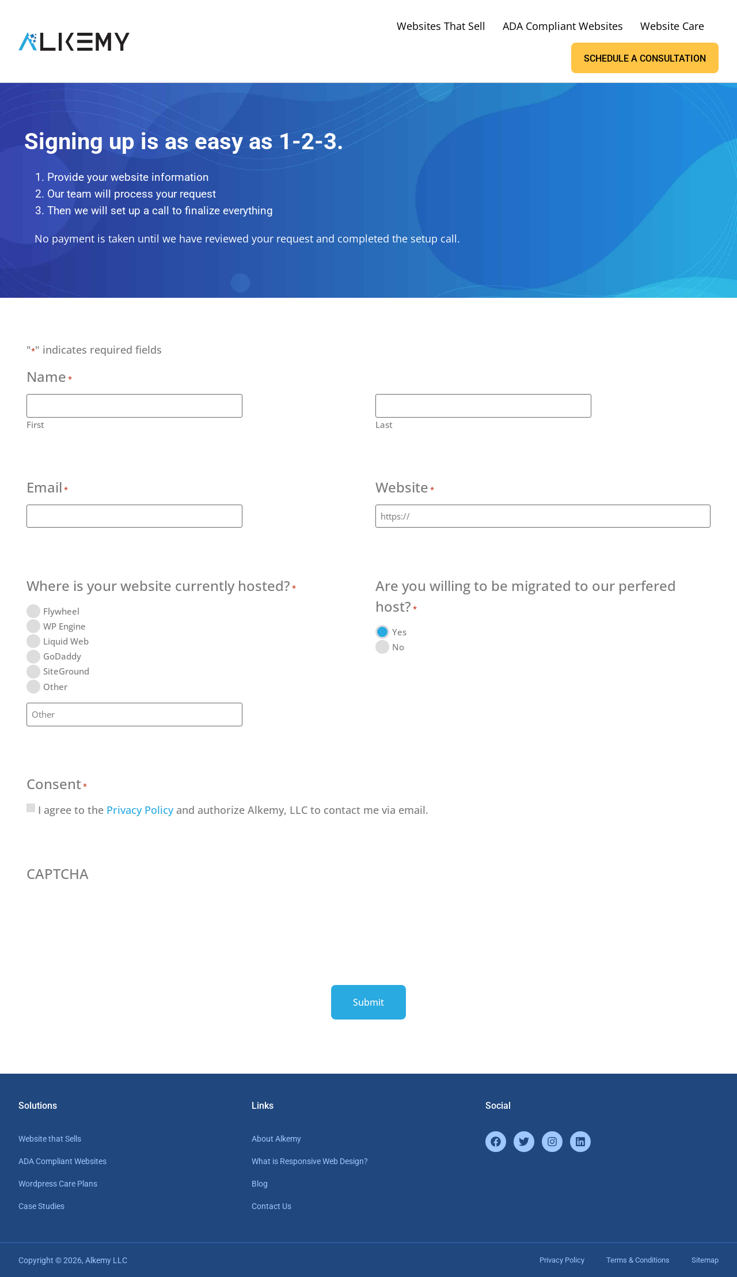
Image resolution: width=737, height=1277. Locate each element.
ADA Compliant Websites (563, 26)
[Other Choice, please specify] (134, 714)
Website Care (672, 26)
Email (47, 488)
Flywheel (61, 611)
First (35, 424)
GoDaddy (62, 656)
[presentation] (114, 911)
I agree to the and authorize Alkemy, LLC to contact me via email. (233, 809)
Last (384, 424)
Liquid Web (66, 641)
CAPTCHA (57, 873)
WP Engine (64, 626)
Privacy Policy (140, 809)
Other (55, 686)
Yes (399, 631)
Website (404, 488)
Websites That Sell (441, 26)
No (398, 646)
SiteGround (66, 671)
